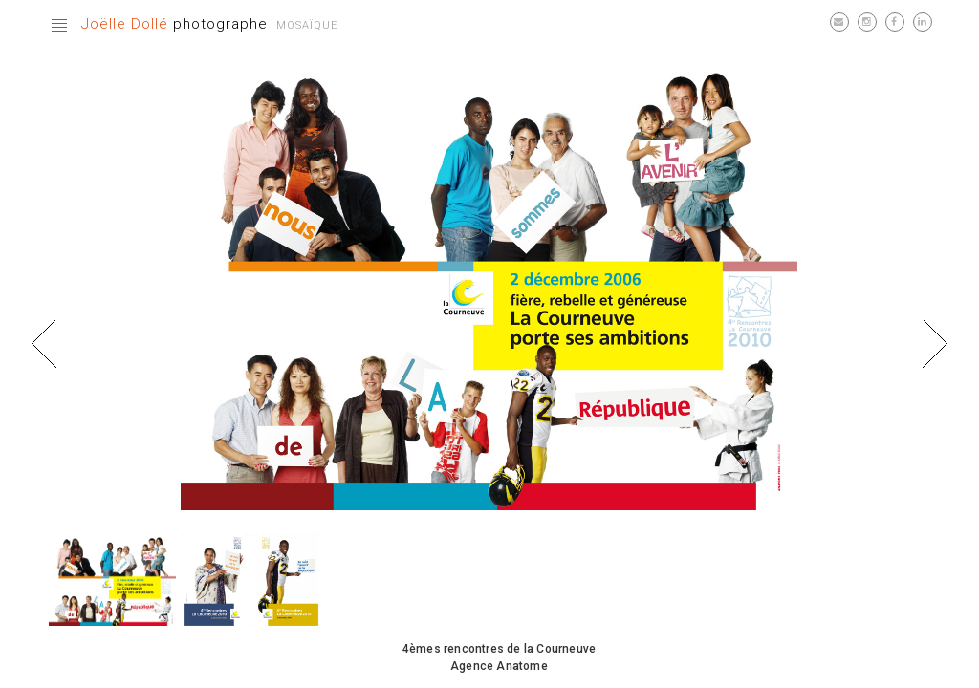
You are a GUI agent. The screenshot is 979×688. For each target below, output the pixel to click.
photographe (174, 23)
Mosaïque (306, 25)
